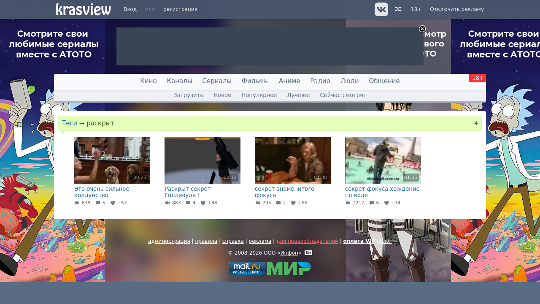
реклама (260, 241)
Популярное (259, 95)
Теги (69, 123)
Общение (384, 81)
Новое (222, 95)
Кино (148, 81)
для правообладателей (307, 241)
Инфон (289, 253)
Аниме (289, 81)
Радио (320, 81)
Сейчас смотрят (343, 95)
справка (233, 241)
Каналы (179, 81)
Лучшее (298, 95)
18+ (416, 9)
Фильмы (255, 81)
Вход (130, 9)
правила (206, 241)
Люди (349, 81)
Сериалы (217, 81)
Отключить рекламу (457, 9)
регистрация (180, 9)
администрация (169, 241)
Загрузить (188, 95)
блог (386, 241)
